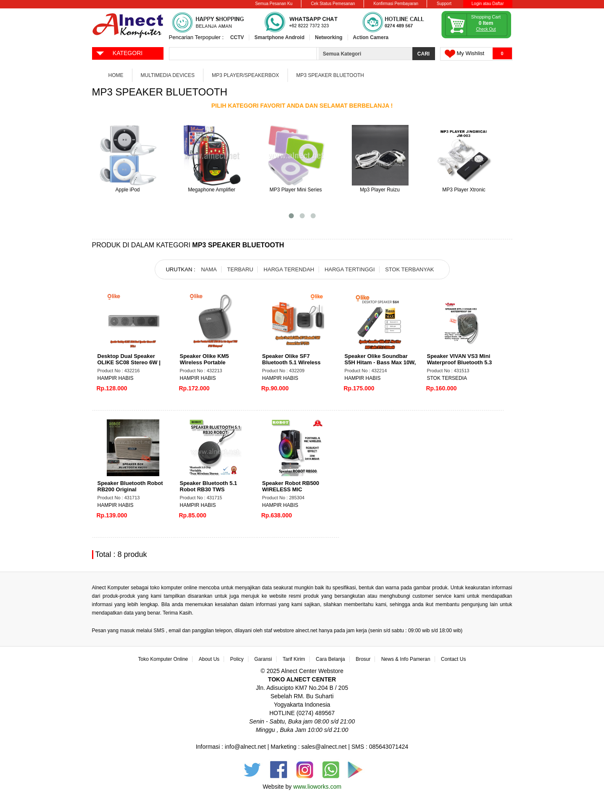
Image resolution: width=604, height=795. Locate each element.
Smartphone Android (279, 37)
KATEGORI (119, 52)
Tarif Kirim (294, 659)
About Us (209, 659)
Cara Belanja (330, 659)
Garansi (263, 659)
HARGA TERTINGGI (349, 269)
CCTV (237, 37)
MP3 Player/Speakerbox (245, 75)
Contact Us (453, 659)
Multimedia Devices (168, 75)
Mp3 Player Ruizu (380, 190)
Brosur (363, 659)
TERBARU (240, 269)
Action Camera (371, 37)
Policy (237, 659)
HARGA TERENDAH (289, 269)
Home (116, 75)
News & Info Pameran (405, 659)
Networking (328, 37)
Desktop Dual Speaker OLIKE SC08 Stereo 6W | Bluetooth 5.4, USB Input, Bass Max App (130, 365)
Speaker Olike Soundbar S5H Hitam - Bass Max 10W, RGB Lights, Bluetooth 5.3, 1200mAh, (380, 365)
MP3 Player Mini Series (295, 190)
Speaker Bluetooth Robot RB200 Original (130, 486)
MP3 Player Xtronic (463, 190)
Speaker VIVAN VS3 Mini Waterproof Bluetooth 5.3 (459, 359)
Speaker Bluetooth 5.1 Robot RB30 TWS (208, 486)
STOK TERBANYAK (409, 269)
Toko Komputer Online (163, 659)
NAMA (209, 269)
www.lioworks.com (317, 786)
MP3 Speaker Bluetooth (330, 75)
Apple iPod (127, 190)
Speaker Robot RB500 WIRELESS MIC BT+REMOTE (290, 489)
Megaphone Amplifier (211, 190)
